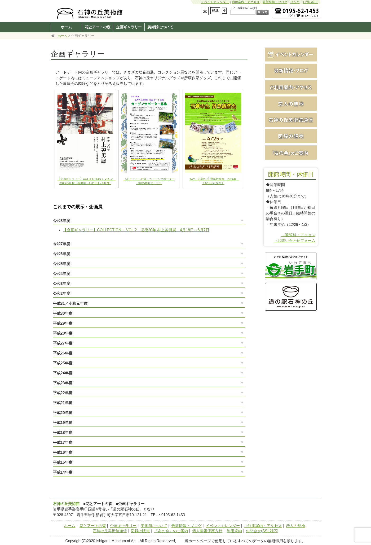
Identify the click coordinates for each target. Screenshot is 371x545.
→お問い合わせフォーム (294, 241)
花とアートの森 (97, 27)
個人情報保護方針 (207, 531)
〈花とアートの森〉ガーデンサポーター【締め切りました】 (149, 177)
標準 (215, 11)
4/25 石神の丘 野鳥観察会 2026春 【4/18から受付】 (213, 177)
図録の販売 (140, 531)
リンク (295, 2)
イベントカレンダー (215, 2)
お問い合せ (310, 2)
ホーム (66, 27)
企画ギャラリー (129, 27)
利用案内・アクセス (246, 2)
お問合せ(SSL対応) (262, 531)
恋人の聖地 (295, 526)
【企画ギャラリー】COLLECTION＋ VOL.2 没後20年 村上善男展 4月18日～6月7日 (86, 177)
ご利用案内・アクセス (263, 526)
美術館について (160, 27)
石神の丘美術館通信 (110, 531)
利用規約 (234, 531)
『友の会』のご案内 (171, 531)
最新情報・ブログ (275, 2)
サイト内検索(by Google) (243, 8)
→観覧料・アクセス (298, 235)
